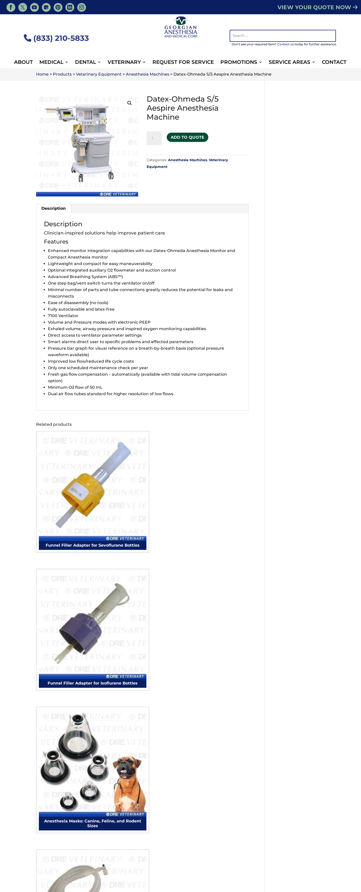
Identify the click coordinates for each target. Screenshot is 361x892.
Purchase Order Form (140, 811)
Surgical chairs (54, 751)
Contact (334, 62)
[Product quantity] (154, 138)
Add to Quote (187, 135)
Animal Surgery (155, 866)
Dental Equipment (240, 866)
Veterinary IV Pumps (289, 762)
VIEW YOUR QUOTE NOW (317, 7)
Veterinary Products (173, 859)
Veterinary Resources (87, 859)
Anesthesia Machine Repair (144, 707)
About (23, 62)
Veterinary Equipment (196, 866)
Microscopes (52, 830)
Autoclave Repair (133, 716)
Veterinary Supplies (116, 866)
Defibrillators (53, 812)
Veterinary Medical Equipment (227, 859)
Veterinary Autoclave (289, 728)
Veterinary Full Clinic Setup (219, 785)
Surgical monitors (58, 724)
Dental (85, 62)
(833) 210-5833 (56, 38)
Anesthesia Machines (187, 160)
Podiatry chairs (55, 742)
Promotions (238, 62)
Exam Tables (52, 777)
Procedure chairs (57, 733)
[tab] (53, 208)
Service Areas (289, 62)
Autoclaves (51, 821)
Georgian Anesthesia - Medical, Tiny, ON (93, 880)
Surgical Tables (55, 795)
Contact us (285, 44)
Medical (51, 62)
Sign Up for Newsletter (141, 818)
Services (54, 859)
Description (53, 208)
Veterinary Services (131, 859)
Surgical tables (55, 760)
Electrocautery (55, 716)
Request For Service (183, 62)
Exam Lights (52, 804)
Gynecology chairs (58, 768)
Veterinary (124, 62)
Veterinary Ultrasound (290, 737)
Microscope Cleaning (137, 724)
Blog (265, 859)
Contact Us (142, 648)
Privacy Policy (310, 887)
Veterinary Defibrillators (292, 770)
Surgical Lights (55, 786)
